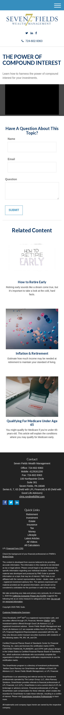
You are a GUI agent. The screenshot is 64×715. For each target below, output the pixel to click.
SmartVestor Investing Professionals (37, 696)
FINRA (46, 621)
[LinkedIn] (32, 33)
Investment (32, 517)
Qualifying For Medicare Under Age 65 (32, 422)
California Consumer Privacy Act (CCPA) (29, 596)
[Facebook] (36, 33)
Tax (32, 528)
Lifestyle (32, 535)
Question (11, 179)
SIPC (53, 621)
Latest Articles (32, 538)
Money (31, 531)
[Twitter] (26, 33)
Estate (32, 521)
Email (11, 159)
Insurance (32, 524)
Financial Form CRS (14, 548)
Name (11, 138)
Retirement (32, 514)
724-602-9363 (32, 41)
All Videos (32, 541)
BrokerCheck (8, 557)
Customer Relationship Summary (16, 612)
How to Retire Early (32, 282)
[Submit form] (14, 210)
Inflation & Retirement (32, 353)
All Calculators (32, 545)
